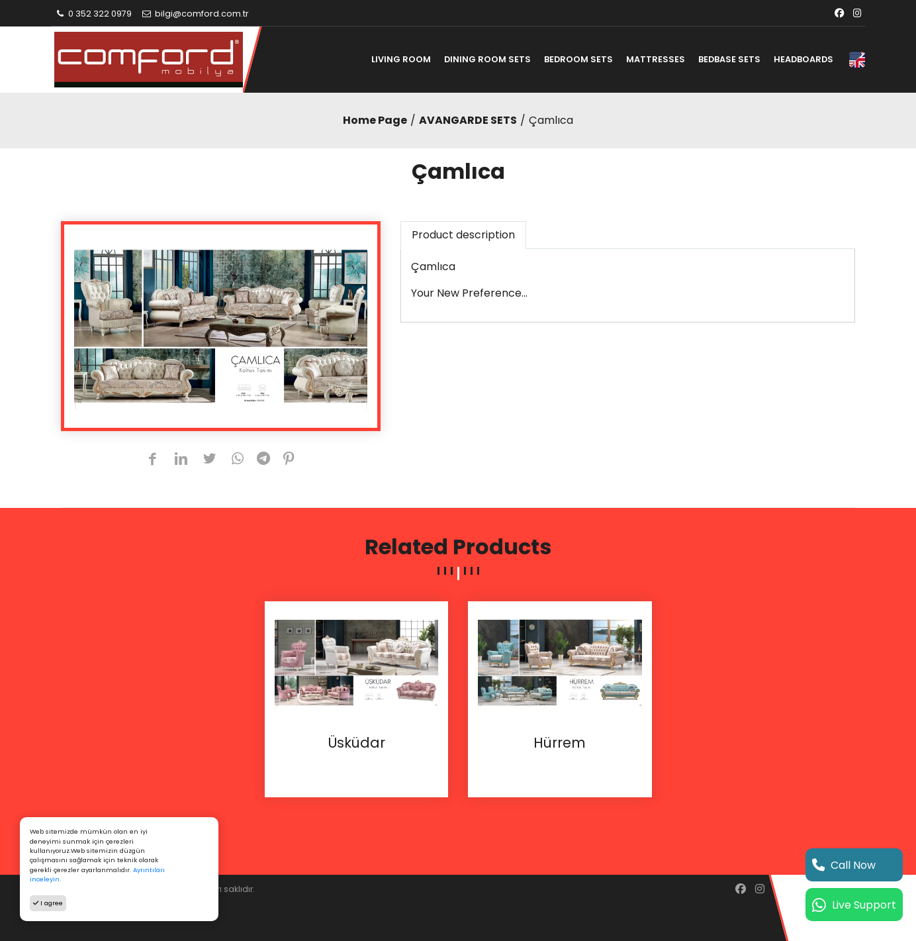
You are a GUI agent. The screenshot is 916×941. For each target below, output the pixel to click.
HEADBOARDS (803, 59)
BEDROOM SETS (578, 59)
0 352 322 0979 (93, 13)
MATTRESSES (655, 59)
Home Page (375, 120)
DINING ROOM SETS (487, 59)
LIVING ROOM (401, 59)
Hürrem (559, 743)
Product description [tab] (463, 234)
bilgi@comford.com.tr (195, 13)
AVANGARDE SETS (468, 120)
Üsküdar (356, 743)
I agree (48, 903)
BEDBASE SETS (729, 59)
